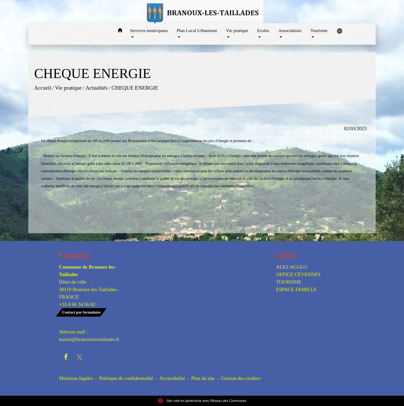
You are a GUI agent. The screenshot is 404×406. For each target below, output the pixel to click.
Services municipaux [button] (149, 30)
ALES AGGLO (291, 267)
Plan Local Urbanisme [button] (197, 30)
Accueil (42, 88)
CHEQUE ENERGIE (134, 88)
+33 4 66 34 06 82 (77, 304)
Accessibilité (172, 378)
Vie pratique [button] (237, 30)
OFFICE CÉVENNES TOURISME (298, 278)
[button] (120, 31)
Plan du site (203, 378)
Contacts (75, 255)
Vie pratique (68, 88)
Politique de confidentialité (126, 378)
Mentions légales (76, 378)
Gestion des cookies (241, 378)
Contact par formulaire (81, 312)
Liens (286, 255)
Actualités (97, 88)
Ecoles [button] (263, 30)
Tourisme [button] (318, 30)
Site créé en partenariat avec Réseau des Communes (202, 401)
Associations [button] (289, 30)
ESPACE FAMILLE (296, 289)
